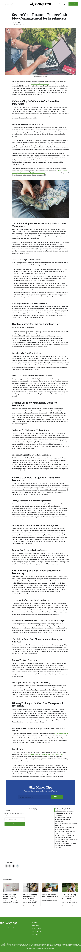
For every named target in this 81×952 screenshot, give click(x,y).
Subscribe (73, 4)
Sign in (65, 4)
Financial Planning (36, 928)
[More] (17, 4)
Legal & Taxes (35, 934)
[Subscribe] (57, 797)
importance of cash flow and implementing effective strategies (45, 754)
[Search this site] (59, 4)
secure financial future (61, 734)
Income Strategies (8, 4)
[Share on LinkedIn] (13, 866)
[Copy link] (17, 866)
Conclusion (58, 847)
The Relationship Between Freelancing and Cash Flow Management (63, 819)
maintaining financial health (40, 84)
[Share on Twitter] (6, 866)
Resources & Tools (36, 931)
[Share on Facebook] (9, 866)
